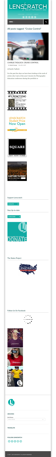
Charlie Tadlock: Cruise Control (23, 62)
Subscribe (12, 216)
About (36, 14)
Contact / (30, 14)
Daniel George (13, 65)
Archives (10, 417)
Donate (11, 204)
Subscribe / (22, 14)
